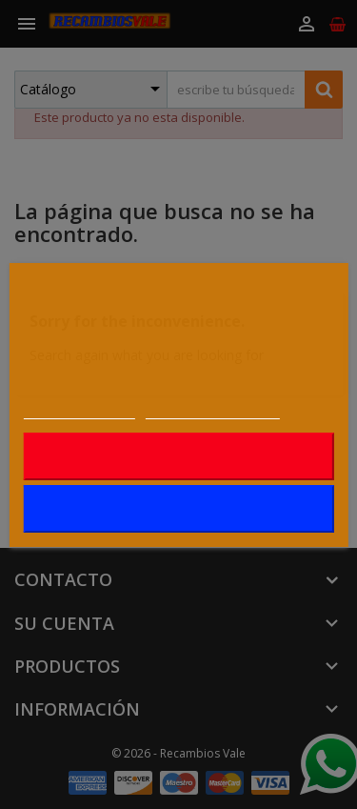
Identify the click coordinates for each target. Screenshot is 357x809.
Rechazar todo (178, 456)
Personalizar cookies (212, 408)
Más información (78, 408)
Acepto (178, 508)
